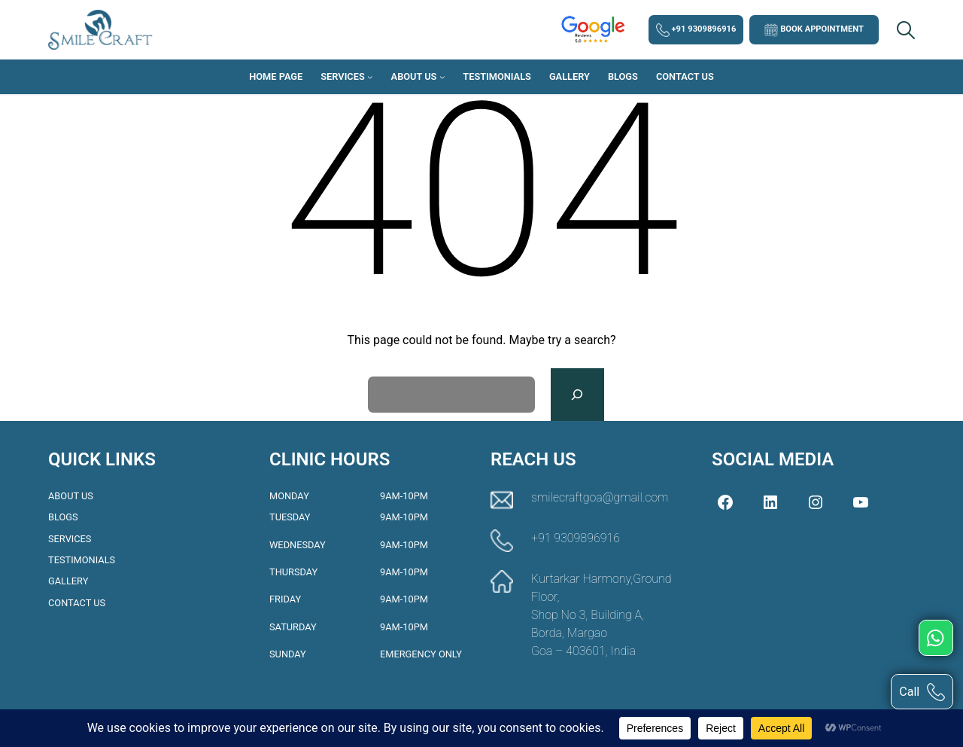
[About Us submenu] (442, 77)
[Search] (577, 394)
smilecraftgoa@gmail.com (599, 497)
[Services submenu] (370, 77)
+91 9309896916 (696, 30)
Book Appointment (814, 30)
